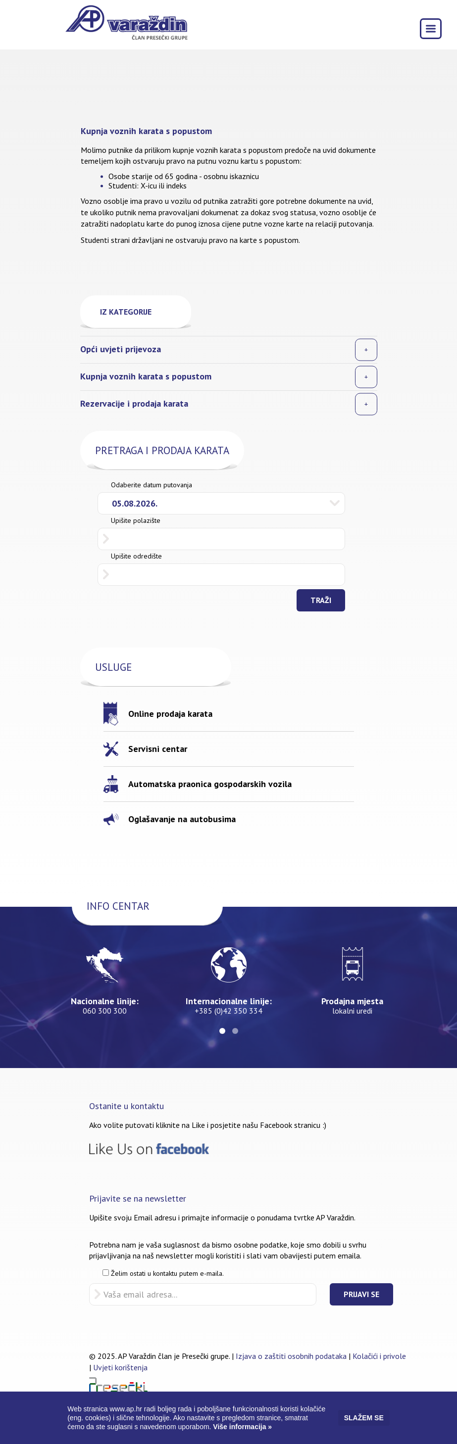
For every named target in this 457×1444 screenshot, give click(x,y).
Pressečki (118, 1384)
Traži (320, 600)
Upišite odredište (136, 556)
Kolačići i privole (379, 1356)
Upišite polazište (135, 520)
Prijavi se (361, 1294)
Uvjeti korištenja (120, 1367)
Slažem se (364, 1418)
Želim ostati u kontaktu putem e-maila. (163, 1273)
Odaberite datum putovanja (151, 484)
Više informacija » (241, 1427)
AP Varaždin (126, 24)
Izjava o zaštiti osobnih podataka (291, 1356)
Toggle (434, 27)
